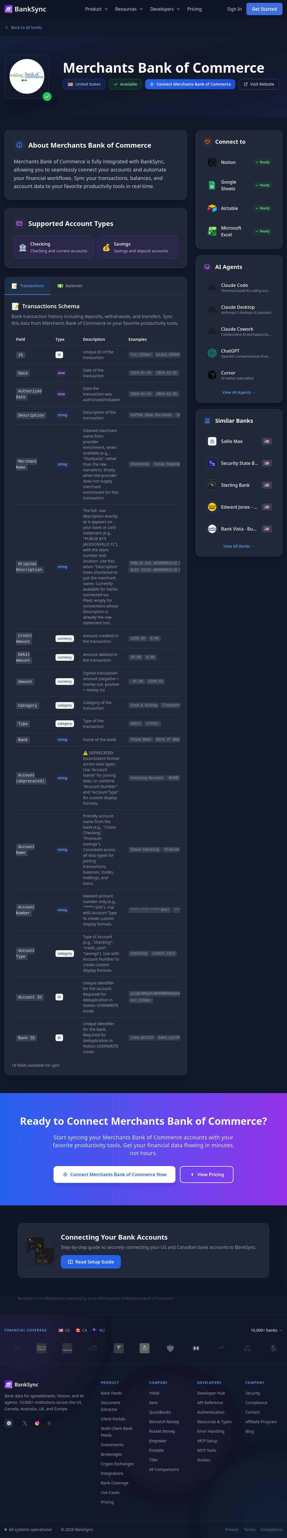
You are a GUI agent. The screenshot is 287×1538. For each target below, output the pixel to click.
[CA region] (81, 1330)
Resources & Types (214, 1421)
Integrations (112, 1473)
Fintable (156, 1450)
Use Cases (110, 1492)
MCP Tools (206, 1450)
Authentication (210, 1412)
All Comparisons (164, 1469)
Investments (112, 1444)
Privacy (232, 1529)
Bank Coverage (115, 1483)
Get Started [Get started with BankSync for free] (264, 9)
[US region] (64, 1330)
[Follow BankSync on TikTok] (49, 1423)
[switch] (8, 1423)
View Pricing (206, 1174)
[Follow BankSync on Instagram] (37, 1423)
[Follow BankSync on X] (24, 1423)
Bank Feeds (111, 1393)
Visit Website (259, 84)
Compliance (256, 1402)
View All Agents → (239, 392)
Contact (253, 1412)
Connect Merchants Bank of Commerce (190, 84)
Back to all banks (23, 27)
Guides (203, 1459)
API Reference (210, 1402)
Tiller (153, 1459)
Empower (157, 1440)
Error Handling (210, 1431)
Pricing (194, 9)
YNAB (154, 1393)
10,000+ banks (267, 1330)
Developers (165, 9)
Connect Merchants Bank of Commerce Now (114, 1174)
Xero (153, 1402)
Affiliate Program (261, 1421)
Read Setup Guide (91, 1262)
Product (96, 9)
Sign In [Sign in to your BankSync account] (234, 9)
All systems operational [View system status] (28, 1529)
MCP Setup (207, 1440)
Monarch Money (164, 1421)
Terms (249, 1529)
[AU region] (99, 1330)
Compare (158, 1382)
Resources (129, 9)
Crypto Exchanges (117, 1463)
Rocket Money (162, 1431)
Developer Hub (211, 1393)
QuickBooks (160, 1412)
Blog (250, 1431)
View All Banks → (239, 546)
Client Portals (113, 1419)
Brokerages (111, 1454)
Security (253, 1393)
